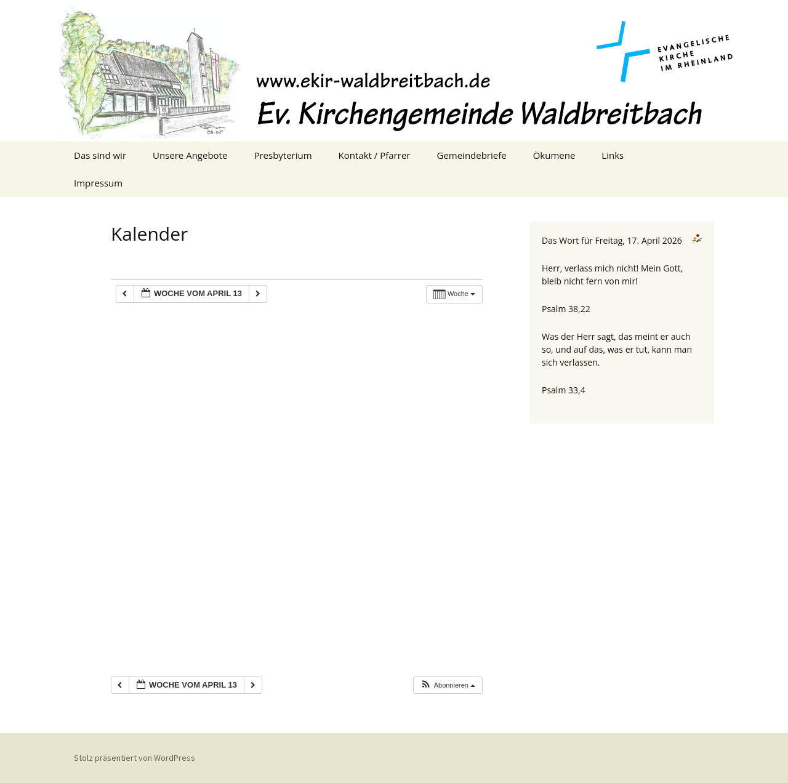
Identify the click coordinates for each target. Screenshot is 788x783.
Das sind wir (100, 155)
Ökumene (554, 155)
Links (612, 155)
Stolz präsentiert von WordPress (134, 757)
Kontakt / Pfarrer (375, 155)
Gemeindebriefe (471, 155)
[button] (447, 685)
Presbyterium (283, 155)
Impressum (98, 183)
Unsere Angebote (190, 155)
